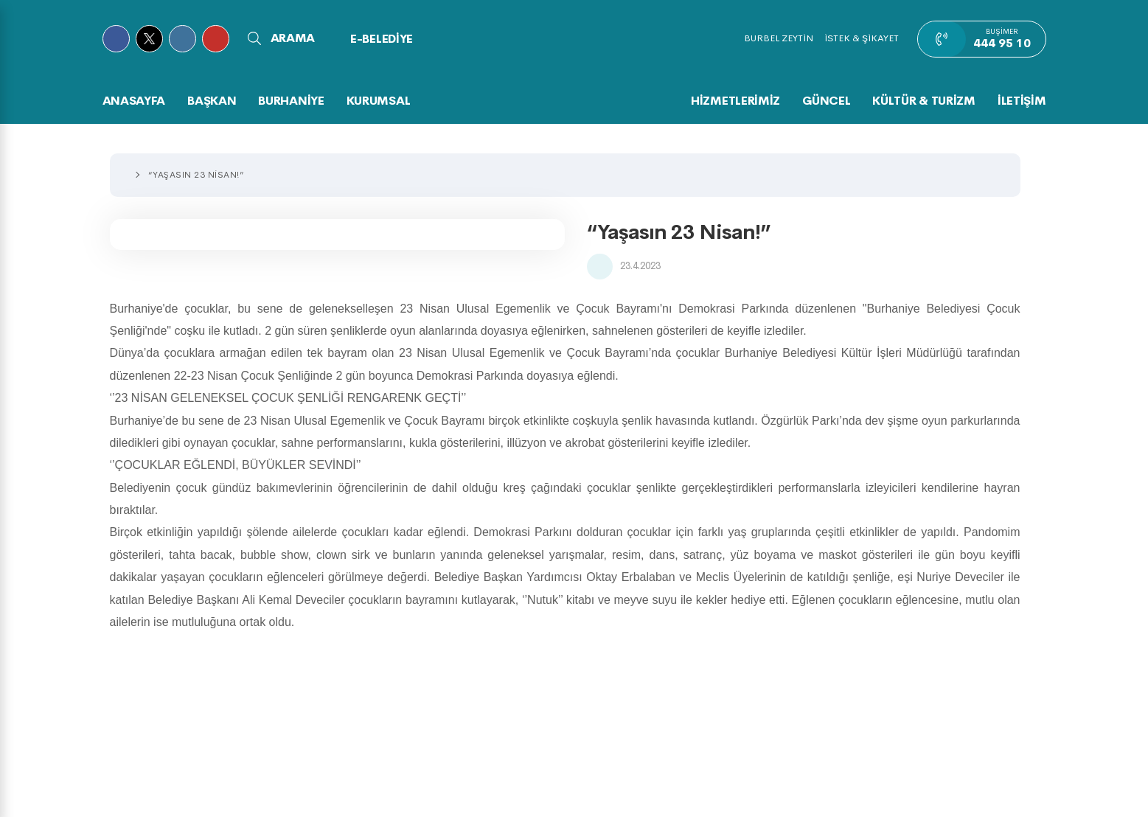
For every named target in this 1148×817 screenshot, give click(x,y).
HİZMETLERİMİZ (735, 100)
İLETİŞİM (1022, 100)
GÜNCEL (826, 100)
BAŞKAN (211, 100)
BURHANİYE (291, 100)
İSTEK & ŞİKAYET (861, 38)
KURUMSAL (379, 100)
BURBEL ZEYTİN (778, 38)
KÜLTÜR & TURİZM (923, 100)
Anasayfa (134, 100)
